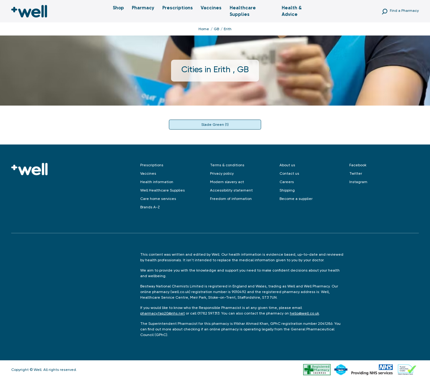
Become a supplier (296, 199)
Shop (118, 8)
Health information (156, 182)
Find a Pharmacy (404, 10)
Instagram (358, 182)
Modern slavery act (227, 182)
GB (216, 29)
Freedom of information (231, 199)
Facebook (357, 165)
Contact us (289, 173)
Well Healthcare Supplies (162, 190)
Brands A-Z (150, 207)
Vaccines (211, 8)
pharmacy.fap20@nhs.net (162, 313)
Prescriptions (177, 8)
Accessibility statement (231, 190)
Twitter (355, 173)
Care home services (158, 199)
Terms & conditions (227, 165)
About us (287, 165)
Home (203, 29)
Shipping (287, 190)
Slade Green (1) (215, 124)
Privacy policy (222, 173)
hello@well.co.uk (304, 313)
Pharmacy (143, 8)
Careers (287, 182)
